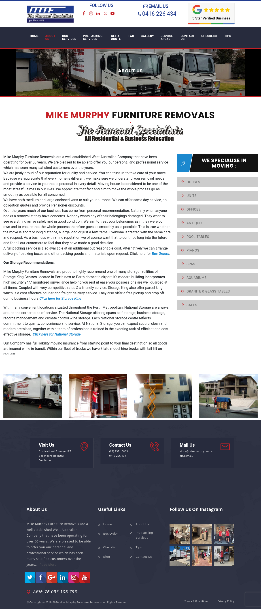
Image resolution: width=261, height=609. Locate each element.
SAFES (192, 305)
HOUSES (193, 182)
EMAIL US (158, 6)
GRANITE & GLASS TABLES (208, 291)
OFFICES (193, 209)
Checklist (110, 547)
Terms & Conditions (196, 601)
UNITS (192, 196)
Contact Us (144, 556)
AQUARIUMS (197, 278)
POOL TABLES (198, 237)
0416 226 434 (159, 14)
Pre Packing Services (144, 535)
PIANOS (193, 250)
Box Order (110, 533)
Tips (139, 547)
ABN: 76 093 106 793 (55, 592)
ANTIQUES (195, 223)
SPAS (191, 264)
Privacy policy (225, 601)
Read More (48, 564)
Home (107, 524)
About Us (142, 524)
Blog (106, 556)
